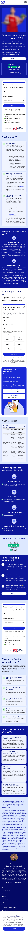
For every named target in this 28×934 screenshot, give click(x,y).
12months (8, 338)
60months (8, 349)
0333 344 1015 (5, 921)
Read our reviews (14, 72)
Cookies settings (6, 913)
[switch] (15, 143)
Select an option (8, 100)
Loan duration (6, 334)
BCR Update (4, 899)
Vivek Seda (16, 54)
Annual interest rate (8, 324)
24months (20, 338)
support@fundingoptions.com (9, 919)
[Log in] (25, 2)
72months (20, 349)
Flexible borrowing (9, 515)
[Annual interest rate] (14, 328)
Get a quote (14, 106)
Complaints (4, 910)
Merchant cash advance (10, 529)
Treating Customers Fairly (8, 907)
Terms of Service (6, 905)
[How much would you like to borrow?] (14, 92)
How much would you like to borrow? (13, 87)
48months (20, 343)
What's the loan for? (8, 96)
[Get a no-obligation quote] (14, 85)
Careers (3, 896)
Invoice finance (8, 499)
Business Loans (5, 890)
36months (8, 343)
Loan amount (6, 317)
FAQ (2, 893)
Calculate (14, 354)
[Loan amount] (14, 321)
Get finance (14, 59)
